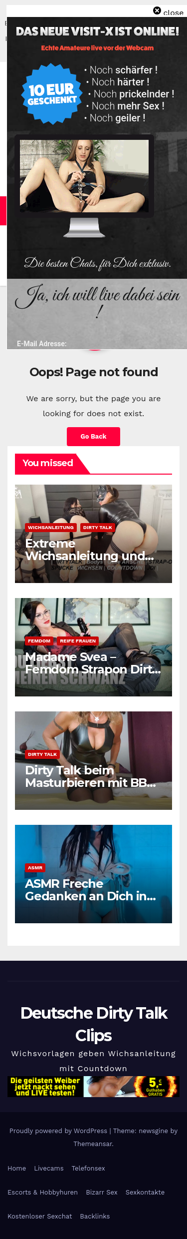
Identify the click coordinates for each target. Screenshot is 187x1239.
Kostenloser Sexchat (39, 1216)
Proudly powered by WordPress (59, 1131)
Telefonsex (88, 1168)
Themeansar (92, 1144)
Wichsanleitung (51, 527)
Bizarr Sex (102, 1192)
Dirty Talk (97, 527)
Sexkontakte (145, 1192)
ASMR (35, 867)
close (173, 12)
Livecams (48, 1168)
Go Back (94, 436)
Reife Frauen (78, 640)
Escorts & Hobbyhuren (42, 1192)
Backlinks (95, 1216)
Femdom (39, 640)
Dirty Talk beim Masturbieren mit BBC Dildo (90, 782)
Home (16, 1168)
